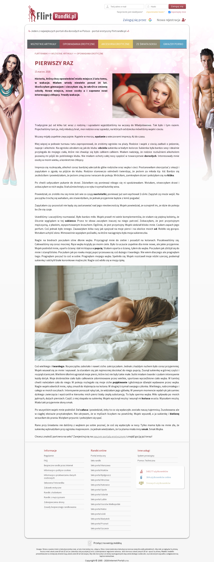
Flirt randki (41, 53)
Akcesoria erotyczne (115, 44)
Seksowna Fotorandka (54, 482)
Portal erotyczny (98, 455)
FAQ (46, 460)
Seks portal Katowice (100, 484)
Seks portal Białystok (100, 518)
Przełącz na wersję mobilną (107, 543)
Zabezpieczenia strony (54, 502)
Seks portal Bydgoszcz (101, 475)
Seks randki (96, 460)
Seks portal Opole (99, 489)
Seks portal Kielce (98, 509)
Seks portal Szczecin (100, 528)
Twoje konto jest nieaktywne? (130, 12)
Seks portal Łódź (98, 514)
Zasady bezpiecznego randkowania (60, 507)
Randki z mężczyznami (54, 497)
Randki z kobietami (53, 492)
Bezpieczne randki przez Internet (58, 465)
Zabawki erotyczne (52, 487)
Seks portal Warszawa (100, 465)
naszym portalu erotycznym (109, 436)
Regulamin (49, 455)
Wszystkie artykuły (43, 44)
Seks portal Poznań (99, 523)
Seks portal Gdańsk (99, 494)
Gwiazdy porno (173, 44)
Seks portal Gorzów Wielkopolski (105, 504)
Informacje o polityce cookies (57, 470)
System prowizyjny (146, 455)
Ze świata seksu (146, 44)
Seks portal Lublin (99, 499)
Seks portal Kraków (99, 470)
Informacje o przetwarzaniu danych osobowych (60, 476)
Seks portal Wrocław (100, 480)
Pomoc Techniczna (146, 460)
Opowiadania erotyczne (79, 44)
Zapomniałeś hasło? (155, 12)
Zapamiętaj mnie (178, 12)
